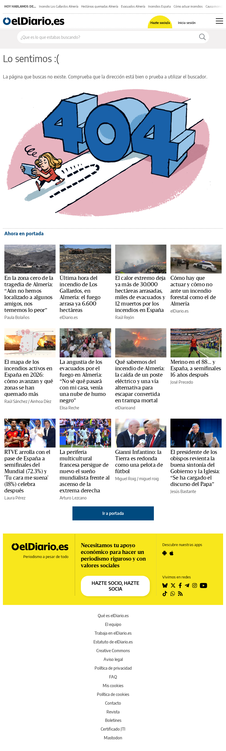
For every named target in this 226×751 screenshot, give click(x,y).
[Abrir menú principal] (219, 21)
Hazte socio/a (160, 22)
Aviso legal (113, 659)
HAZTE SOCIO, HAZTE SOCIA (115, 586)
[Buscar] (202, 37)
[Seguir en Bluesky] (165, 585)
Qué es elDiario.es (113, 615)
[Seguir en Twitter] (173, 585)
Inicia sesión (186, 22)
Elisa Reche (69, 407)
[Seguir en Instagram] (194, 585)
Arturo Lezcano (73, 497)
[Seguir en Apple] (172, 553)
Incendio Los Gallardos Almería (58, 6)
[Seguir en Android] (164, 553)
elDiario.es (69, 317)
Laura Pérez (14, 497)
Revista (113, 711)
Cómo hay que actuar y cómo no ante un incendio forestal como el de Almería (193, 291)
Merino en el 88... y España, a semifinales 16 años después (195, 368)
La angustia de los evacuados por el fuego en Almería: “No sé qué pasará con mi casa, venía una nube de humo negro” (83, 381)
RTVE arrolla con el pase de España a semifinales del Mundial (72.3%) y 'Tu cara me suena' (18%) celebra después (27, 471)
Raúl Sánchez (15, 401)
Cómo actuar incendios (188, 6)
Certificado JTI (113, 729)
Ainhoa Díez (40, 401)
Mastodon (113, 737)
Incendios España (159, 6)
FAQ (113, 676)
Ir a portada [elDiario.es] (113, 513)
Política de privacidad (113, 668)
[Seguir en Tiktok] (165, 593)
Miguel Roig (125, 478)
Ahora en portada (24, 233)
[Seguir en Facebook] (180, 585)
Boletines (113, 720)
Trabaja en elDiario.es (113, 633)
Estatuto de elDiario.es (113, 641)
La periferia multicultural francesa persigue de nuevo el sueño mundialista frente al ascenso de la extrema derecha (85, 471)
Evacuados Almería (133, 6)
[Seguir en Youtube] (203, 585)
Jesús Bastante (183, 491)
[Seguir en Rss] (180, 593)
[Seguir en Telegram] (187, 585)
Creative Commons (113, 650)
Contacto (113, 703)
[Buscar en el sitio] (106, 37)
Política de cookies (113, 694)
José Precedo (181, 382)
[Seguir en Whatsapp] (172, 593)
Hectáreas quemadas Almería (99, 6)
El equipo (113, 624)
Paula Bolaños (16, 317)
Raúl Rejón (124, 317)
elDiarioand (125, 407)
